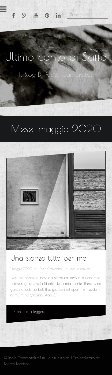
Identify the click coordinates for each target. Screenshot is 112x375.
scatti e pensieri (80, 268)
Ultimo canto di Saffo (56, 56)
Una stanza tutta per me (48, 257)
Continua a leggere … (31, 312)
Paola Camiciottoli (51, 268)
